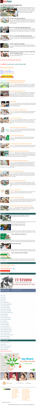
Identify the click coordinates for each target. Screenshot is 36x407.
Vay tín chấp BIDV (4, 316)
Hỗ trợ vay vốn (4, 263)
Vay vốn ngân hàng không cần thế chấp (17, 197)
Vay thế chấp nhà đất (16, 243)
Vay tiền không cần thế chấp (6, 331)
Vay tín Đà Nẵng (24, 399)
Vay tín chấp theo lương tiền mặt (18, 234)
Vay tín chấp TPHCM (25, 390)
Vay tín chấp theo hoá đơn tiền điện (19, 252)
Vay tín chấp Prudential (5, 336)
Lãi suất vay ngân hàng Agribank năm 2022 (17, 91)
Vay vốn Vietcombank (15, 390)
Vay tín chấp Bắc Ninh (25, 394)
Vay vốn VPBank (14, 393)
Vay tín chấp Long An (25, 393)
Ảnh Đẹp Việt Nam (4, 349)
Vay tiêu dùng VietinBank (5, 307)
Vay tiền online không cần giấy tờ (17, 18)
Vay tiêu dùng (3, 298)
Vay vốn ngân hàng (5, 273)
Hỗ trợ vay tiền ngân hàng (6, 67)
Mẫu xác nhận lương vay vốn (6, 351)
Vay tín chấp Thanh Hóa (26, 400)
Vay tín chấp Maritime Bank (5, 327)
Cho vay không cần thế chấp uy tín (16, 118)
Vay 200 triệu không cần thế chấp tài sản (15, 80)
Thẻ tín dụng (2, 300)
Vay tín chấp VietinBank (5, 305)
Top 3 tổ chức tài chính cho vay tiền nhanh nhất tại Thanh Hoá (21, 143)
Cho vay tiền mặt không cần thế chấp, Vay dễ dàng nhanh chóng (21, 205)
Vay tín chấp (2, 295)
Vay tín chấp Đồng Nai (25, 392)
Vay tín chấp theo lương (5, 333)
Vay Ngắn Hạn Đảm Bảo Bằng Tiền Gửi (20, 215)
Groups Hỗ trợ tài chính (5, 266)
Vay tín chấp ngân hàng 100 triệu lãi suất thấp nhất (19, 160)
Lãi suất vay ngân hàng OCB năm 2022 (16, 82)
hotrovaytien (5, 70)
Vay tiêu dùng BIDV (4, 314)
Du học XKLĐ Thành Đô (5, 342)
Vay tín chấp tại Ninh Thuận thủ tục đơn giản (17, 180)
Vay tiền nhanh (3, 344)
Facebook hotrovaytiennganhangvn (7, 265)
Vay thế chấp (3, 297)
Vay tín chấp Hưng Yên (26, 395)
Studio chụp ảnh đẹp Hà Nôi (6, 345)
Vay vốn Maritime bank (15, 392)
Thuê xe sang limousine (5, 347)
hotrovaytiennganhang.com (9, 73)
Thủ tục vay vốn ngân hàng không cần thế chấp (20, 35)
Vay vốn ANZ (14, 394)
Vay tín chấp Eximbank (4, 326)
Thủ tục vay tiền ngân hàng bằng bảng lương (20, 27)
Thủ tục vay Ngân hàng (5, 338)
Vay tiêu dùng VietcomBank (5, 310)
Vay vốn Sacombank (15, 395)
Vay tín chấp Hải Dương (26, 396)
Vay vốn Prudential (15, 396)
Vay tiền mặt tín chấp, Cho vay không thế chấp (18, 127)
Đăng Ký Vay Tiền (5, 270)
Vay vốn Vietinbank (15, 391)
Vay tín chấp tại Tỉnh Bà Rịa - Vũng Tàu (17, 171)
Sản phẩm (3, 213)
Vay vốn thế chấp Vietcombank (6, 312)
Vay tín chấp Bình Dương (26, 391)
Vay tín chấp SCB (13, 101)
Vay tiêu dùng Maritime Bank (6, 329)
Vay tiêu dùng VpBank (4, 324)
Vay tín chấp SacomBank (5, 317)
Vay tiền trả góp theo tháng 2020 (17, 43)
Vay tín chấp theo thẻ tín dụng (18, 224)
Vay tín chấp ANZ (3, 321)
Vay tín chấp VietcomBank (5, 309)
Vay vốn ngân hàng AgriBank (6, 304)
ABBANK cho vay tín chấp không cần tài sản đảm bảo (19, 151)
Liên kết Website (4, 340)
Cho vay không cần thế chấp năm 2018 (16, 135)
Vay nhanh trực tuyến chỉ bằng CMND (16, 64)
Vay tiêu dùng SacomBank (5, 319)
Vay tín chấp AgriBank (4, 302)
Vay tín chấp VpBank (4, 322)
